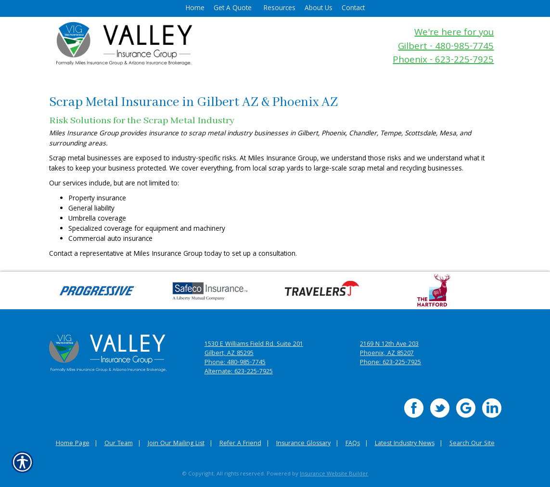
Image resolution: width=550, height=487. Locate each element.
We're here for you (454, 33)
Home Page (73, 444)
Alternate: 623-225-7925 (239, 372)
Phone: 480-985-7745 (235, 363)
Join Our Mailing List (176, 444)
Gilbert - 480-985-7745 (446, 47)
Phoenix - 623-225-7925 (443, 61)
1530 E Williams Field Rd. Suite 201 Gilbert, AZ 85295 (254, 349)
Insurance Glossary (303, 444)
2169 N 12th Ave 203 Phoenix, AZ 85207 (389, 349)
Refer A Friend (240, 444)
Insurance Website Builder (334, 474)
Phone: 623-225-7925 (390, 363)
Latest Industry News (405, 444)
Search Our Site (472, 444)
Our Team (118, 444)
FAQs (352, 444)
